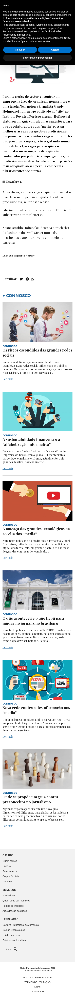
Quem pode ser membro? (16, 900)
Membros (9, 889)
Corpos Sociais (11, 876)
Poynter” (31, 255)
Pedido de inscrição (13, 905)
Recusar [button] (20, 985)
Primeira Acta (10, 871)
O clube (8, 855)
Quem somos (10, 861)
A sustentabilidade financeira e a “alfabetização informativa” (31, 442)
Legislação (10, 919)
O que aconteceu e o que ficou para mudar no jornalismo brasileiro (33, 621)
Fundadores (9, 895)
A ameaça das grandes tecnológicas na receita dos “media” (36, 531)
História (7, 866)
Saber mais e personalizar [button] (37, 993)
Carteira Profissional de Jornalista (21, 925)
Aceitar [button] (55, 985)
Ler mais (8, 379)
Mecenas (7, 881)
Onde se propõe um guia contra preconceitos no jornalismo (30, 799)
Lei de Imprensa (11, 935)
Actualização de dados (15, 911)
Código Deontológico (14, 930)
